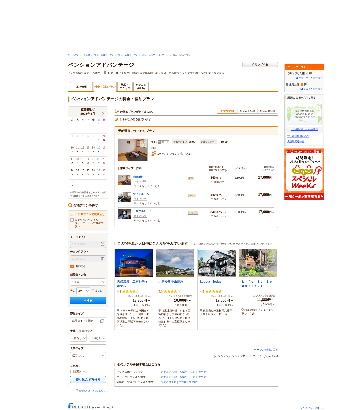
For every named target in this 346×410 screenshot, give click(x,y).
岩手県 (86, 55)
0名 (100, 290)
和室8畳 (138, 176)
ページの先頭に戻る (266, 349)
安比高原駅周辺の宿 (298, 136)
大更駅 (202, 371)
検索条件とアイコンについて (91, 391)
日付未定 (77, 266)
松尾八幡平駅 (169, 382)
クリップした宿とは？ (311, 78)
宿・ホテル (73, 55)
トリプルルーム (142, 211)
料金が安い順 (248, 111)
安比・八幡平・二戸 (104, 55)
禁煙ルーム (79, 371)
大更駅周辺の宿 (295, 141)
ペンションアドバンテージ (155, 55)
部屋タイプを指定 (82, 320)
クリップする (260, 64)
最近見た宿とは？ (313, 89)
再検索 (88, 300)
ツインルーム (141, 194)
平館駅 (183, 382)
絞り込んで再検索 (88, 379)
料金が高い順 (268, 111)
